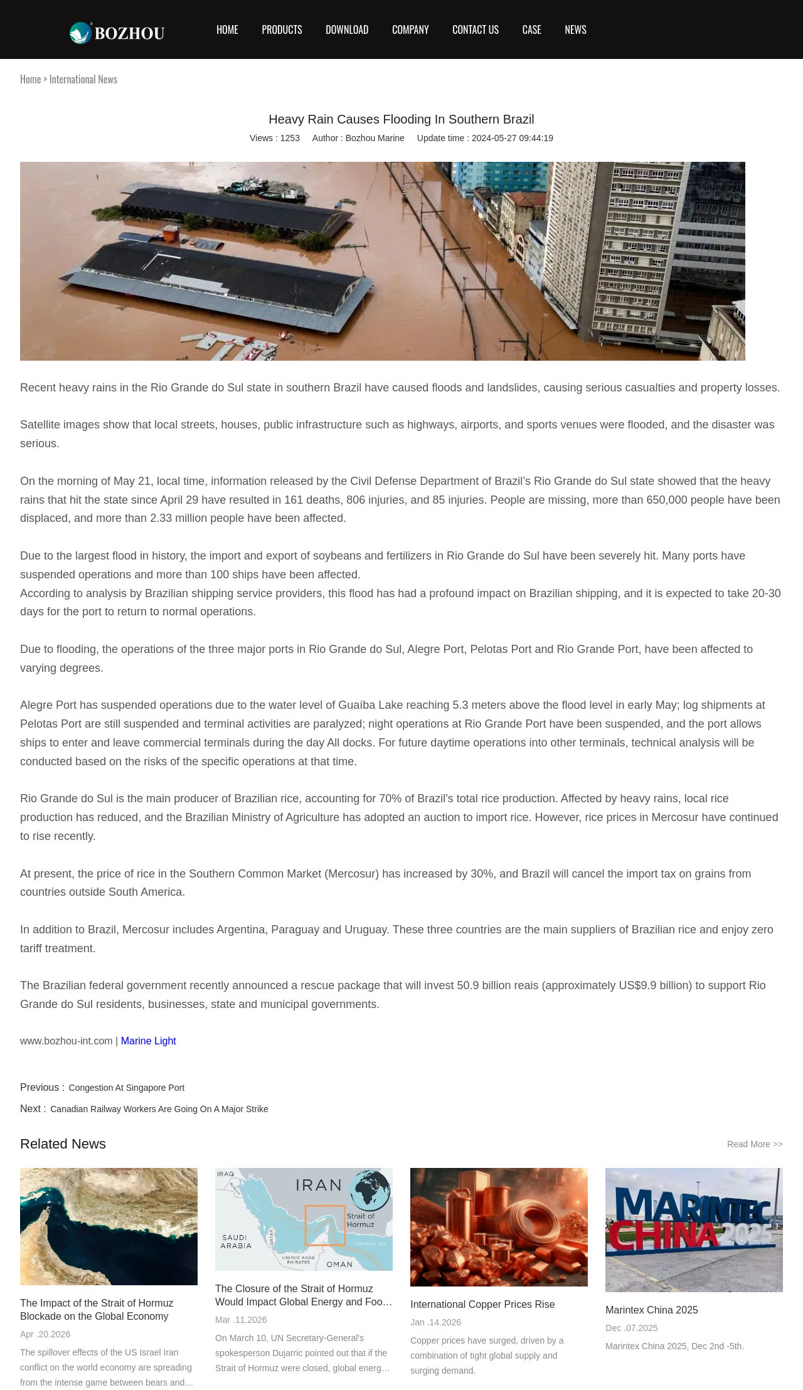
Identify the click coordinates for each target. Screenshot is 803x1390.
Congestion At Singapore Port (126, 1088)
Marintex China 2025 (651, 1310)
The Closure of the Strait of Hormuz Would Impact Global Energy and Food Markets (301, 1295)
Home (227, 29)
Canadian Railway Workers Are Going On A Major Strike (159, 1109)
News (576, 29)
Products (282, 29)
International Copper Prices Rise (482, 1304)
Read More (755, 1144)
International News (83, 79)
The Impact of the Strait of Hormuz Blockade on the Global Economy (97, 1310)
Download (347, 29)
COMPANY (410, 29)
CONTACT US (475, 29)
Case (532, 29)
